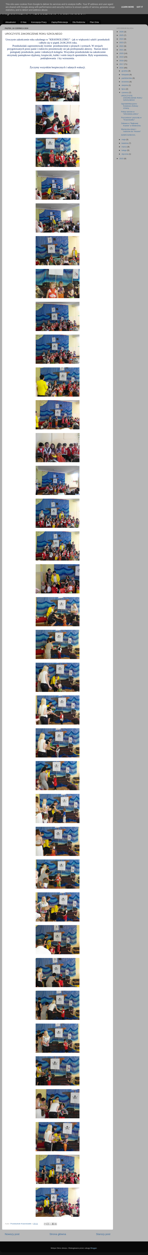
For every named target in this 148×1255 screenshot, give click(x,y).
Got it (140, 7)
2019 (121, 57)
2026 (121, 32)
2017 (121, 64)
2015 (121, 158)
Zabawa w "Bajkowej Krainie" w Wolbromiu (131, 124)
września (125, 82)
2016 (121, 68)
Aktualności (10, 22)
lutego (124, 150)
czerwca (125, 92)
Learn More (127, 7)
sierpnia (125, 85)
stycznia (125, 154)
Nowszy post (12, 1234)
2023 (121, 42)
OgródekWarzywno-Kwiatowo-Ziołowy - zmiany (130, 106)
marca (124, 147)
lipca (124, 89)
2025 (121, 35)
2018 (121, 61)
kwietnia (125, 143)
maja (124, 139)
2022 (121, 46)
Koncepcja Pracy (39, 22)
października (127, 78)
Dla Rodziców (79, 22)
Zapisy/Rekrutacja (59, 22)
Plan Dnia (94, 22)
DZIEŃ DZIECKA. (128, 135)
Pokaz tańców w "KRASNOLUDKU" (130, 113)
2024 (121, 39)
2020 (121, 53)
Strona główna (57, 1234)
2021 (121, 50)
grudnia (125, 71)
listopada (126, 75)
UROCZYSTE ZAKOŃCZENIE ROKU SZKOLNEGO (131, 98)
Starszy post (103, 1234)
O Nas (23, 22)
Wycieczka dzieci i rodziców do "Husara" (131, 130)
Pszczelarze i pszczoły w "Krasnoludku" (131, 119)
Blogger (93, 1248)
